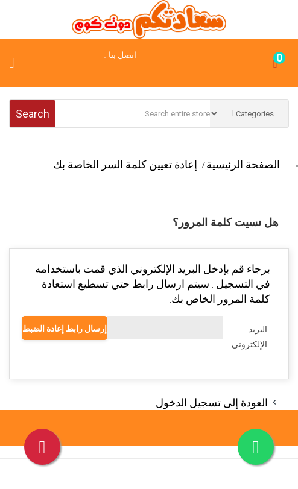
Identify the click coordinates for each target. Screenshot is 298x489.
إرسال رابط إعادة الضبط (64, 328)
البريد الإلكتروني (249, 336)
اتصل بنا (120, 55)
